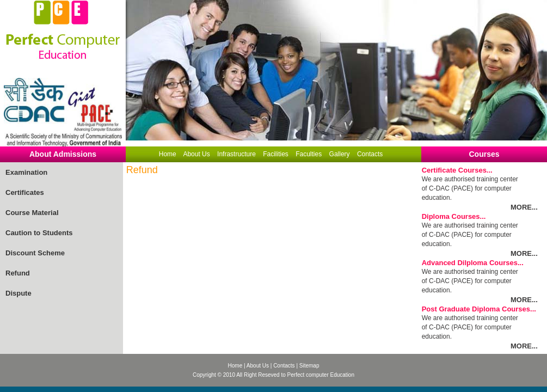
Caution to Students (39, 233)
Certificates (24, 192)
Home (167, 154)
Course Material (32, 213)
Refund (17, 273)
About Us (196, 154)
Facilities (275, 154)
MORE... (524, 207)
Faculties (309, 154)
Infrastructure (236, 154)
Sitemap (309, 366)
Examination (26, 172)
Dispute (18, 293)
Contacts (370, 154)
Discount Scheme (35, 253)
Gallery (339, 154)
